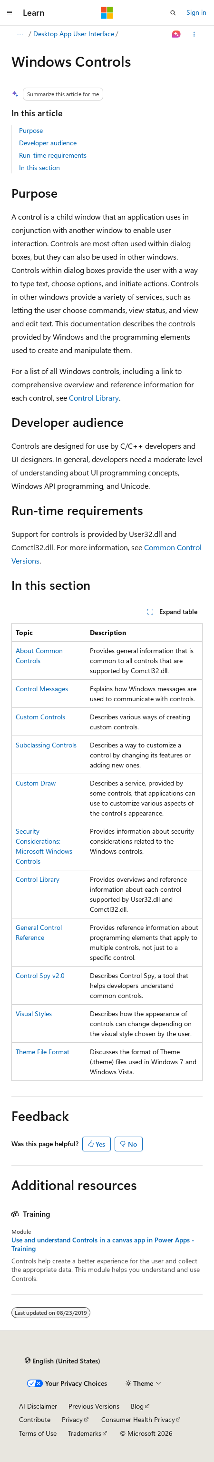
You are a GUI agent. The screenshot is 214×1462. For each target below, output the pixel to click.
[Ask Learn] (176, 34)
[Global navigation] (9, 12)
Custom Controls (40, 716)
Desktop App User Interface (73, 33)
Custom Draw (36, 782)
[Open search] (173, 12)
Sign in (196, 12)
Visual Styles (34, 1013)
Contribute (34, 1419)
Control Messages (42, 688)
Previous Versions (93, 1406)
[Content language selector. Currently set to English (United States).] (62, 1361)
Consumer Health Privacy (138, 1419)
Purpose (31, 130)
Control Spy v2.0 (40, 975)
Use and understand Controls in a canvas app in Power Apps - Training (103, 1244)
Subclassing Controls (46, 744)
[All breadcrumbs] (19, 34)
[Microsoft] (107, 13)
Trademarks (84, 1433)
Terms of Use (38, 1433)
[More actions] (194, 34)
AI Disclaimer (38, 1406)
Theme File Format (42, 1051)
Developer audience (48, 142)
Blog (137, 1406)
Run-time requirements (53, 155)
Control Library (94, 398)
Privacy (72, 1419)
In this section (39, 167)
